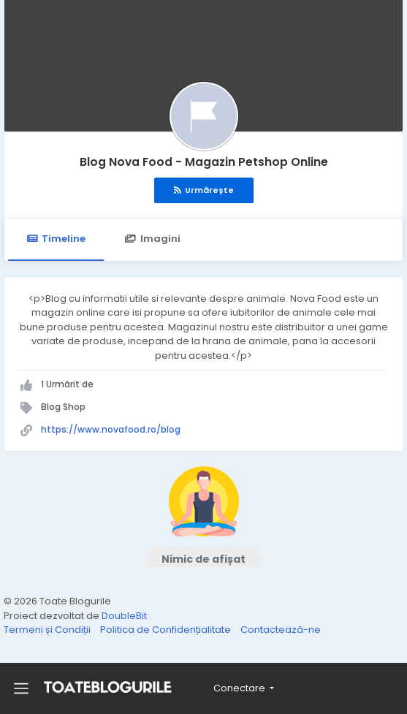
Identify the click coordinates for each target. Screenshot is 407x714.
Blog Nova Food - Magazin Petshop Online (204, 162)
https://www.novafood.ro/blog (110, 429)
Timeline (55, 239)
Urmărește (204, 190)
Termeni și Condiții (48, 630)
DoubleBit (124, 616)
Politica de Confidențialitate (166, 630)
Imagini (152, 239)
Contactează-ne (280, 630)
